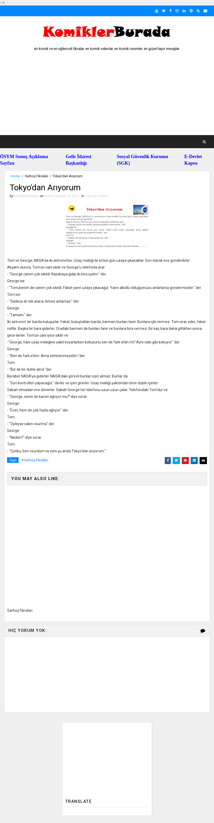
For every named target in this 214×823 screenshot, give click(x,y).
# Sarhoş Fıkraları (34, 460)
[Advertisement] (107, 95)
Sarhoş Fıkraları (36, 176)
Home (15, 176)
